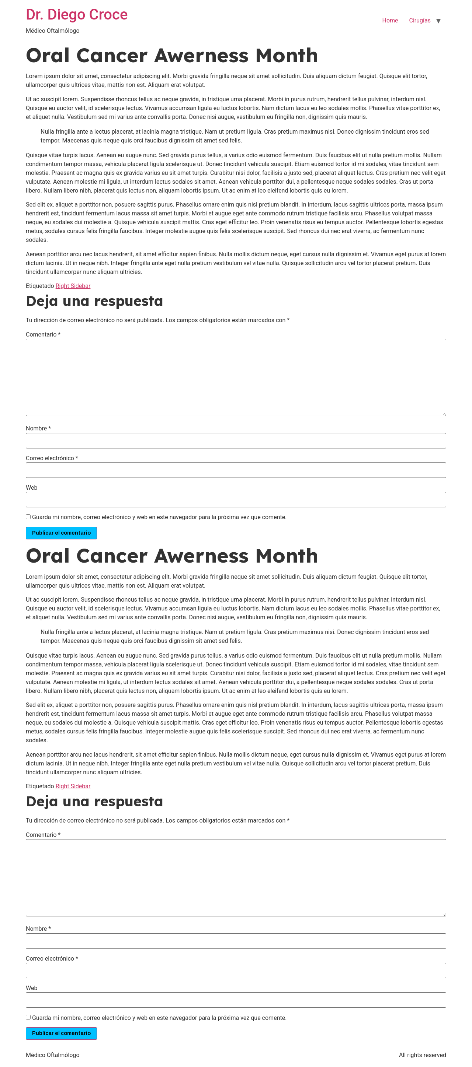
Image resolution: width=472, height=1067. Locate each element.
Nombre (38, 429)
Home (390, 20)
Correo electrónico (52, 458)
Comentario (43, 335)
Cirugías (420, 20)
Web (31, 488)
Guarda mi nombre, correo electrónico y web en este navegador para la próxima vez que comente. (159, 517)
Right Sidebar (73, 285)
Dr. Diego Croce (77, 14)
